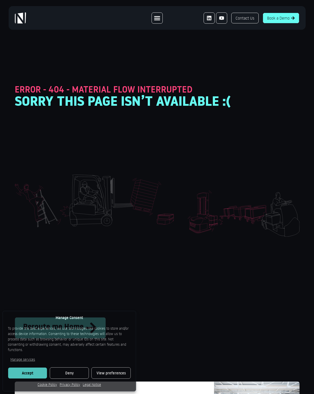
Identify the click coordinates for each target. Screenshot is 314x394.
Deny (69, 373)
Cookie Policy (47, 384)
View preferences (111, 373)
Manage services (22, 359)
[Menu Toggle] (157, 18)
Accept (27, 373)
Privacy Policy (70, 384)
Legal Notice (92, 384)
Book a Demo (281, 18)
